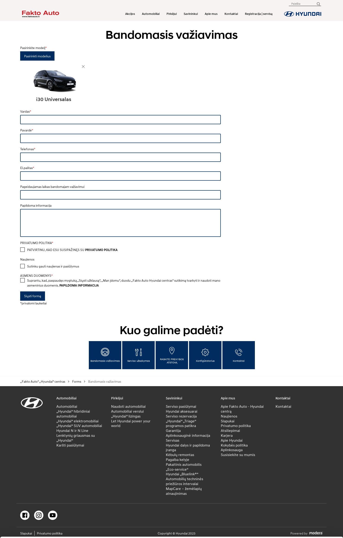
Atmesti (304, 508)
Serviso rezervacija (181, 416)
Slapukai (227, 421)
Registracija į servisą (258, 14)
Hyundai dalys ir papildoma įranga (188, 447)
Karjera (227, 435)
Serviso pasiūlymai (181, 406)
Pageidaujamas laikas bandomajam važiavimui (52, 187)
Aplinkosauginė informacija (188, 435)
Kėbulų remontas (180, 454)
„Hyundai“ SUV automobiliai (79, 425)
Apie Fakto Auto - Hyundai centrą (242, 409)
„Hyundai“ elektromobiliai (77, 421)
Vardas (25, 111)
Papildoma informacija (35, 205)
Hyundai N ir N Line (72, 430)
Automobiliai (151, 14)
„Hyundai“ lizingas (126, 416)
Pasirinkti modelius (37, 56)
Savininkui (191, 14)
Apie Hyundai (232, 440)
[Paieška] (318, 3)
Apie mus (211, 14)
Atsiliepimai (230, 430)
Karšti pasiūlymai (70, 445)
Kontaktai (231, 14)
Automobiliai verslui (127, 411)
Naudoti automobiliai (128, 406)
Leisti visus (304, 479)
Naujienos (27, 259)
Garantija (173, 430)
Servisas (172, 440)
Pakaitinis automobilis (184, 464)
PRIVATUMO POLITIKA (36, 243)
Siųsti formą (32, 296)
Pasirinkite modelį (32, 48)
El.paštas (26, 168)
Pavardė (26, 130)
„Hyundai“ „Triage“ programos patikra (181, 423)
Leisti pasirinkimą (304, 494)
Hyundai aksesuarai (181, 411)
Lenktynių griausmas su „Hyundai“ (75, 438)
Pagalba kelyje (177, 459)
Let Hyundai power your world (131, 423)
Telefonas (27, 149)
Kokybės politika (234, 445)
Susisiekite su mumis (238, 454)
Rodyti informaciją (229, 529)
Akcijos (130, 14)
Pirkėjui (172, 14)
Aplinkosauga (232, 449)
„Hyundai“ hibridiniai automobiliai (73, 413)
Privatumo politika (236, 425)
